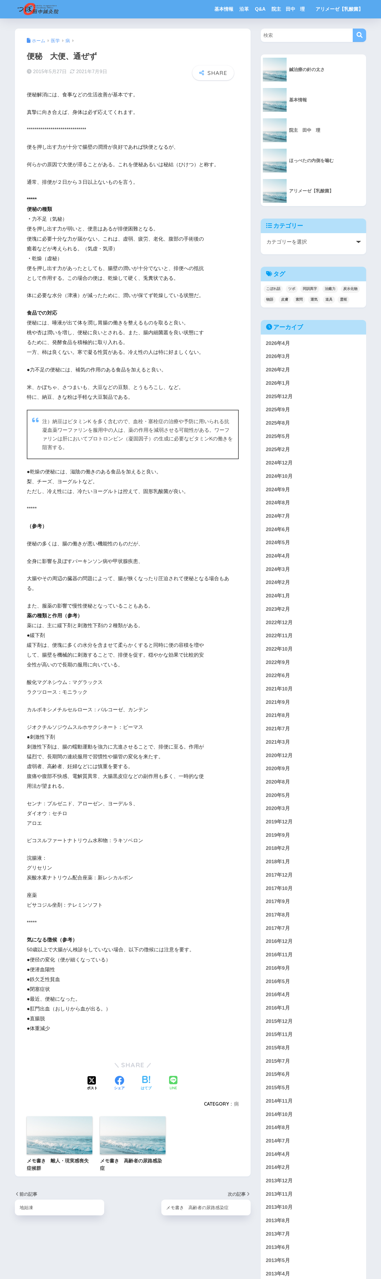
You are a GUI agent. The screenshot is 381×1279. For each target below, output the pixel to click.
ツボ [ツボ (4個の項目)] (291, 289)
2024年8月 (278, 503)
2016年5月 (278, 981)
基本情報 (223, 9)
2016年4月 (278, 994)
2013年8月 (278, 1220)
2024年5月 (278, 542)
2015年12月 (279, 1021)
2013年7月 (278, 1234)
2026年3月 (278, 356)
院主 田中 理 (290, 9)
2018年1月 (278, 861)
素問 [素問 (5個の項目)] (299, 299)
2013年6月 (278, 1247)
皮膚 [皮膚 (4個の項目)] (284, 299)
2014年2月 (278, 1167)
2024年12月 (279, 463)
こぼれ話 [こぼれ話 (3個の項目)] (273, 289)
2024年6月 (278, 529)
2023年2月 (278, 609)
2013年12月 (279, 1181)
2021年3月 (278, 742)
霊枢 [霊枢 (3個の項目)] (343, 299)
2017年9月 (278, 901)
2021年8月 (278, 715)
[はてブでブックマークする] (146, 1083)
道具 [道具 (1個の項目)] (328, 299)
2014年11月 (279, 1101)
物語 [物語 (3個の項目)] (269, 299)
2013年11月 (279, 1194)
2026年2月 (278, 370)
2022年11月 (279, 635)
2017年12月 (279, 875)
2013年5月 (278, 1260)
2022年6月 (278, 675)
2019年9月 (278, 835)
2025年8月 (278, 423)
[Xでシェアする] (92, 1083)
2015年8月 (278, 1048)
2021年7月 (278, 729)
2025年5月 (278, 436)
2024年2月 (278, 582)
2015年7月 (278, 1061)
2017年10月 (279, 888)
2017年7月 (278, 928)
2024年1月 (278, 596)
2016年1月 (278, 1008)
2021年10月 (279, 689)
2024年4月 (278, 556)
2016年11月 (279, 955)
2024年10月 (279, 476)
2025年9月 (278, 409)
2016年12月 (279, 941)
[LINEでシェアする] (173, 1083)
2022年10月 (279, 649)
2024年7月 (278, 516)
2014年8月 (278, 1127)
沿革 (244, 9)
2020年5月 (278, 795)
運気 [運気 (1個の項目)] (314, 299)
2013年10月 (279, 1207)
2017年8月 (278, 915)
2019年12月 (279, 822)
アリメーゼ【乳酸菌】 (339, 9)
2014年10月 (279, 1114)
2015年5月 (278, 1087)
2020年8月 (278, 782)
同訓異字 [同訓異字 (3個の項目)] (310, 289)
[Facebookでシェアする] (119, 1083)
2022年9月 (278, 662)
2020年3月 (278, 808)
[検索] (359, 35)
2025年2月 (278, 449)
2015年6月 (278, 1074)
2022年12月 (279, 622)
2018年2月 (278, 848)
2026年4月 (278, 343)
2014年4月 (278, 1154)
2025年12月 (279, 396)
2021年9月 (278, 702)
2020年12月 (279, 755)
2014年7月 (278, 1141)
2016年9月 (278, 968)
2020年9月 (278, 768)
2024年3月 (278, 569)
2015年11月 (279, 1034)
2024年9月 (278, 489)
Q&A (260, 9)
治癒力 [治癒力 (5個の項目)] (330, 289)
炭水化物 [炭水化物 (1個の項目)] (350, 289)
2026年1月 (278, 383)
